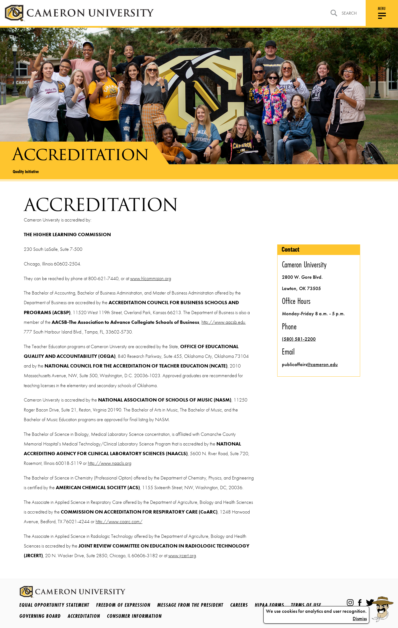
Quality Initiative (26, 171)
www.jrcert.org (182, 556)
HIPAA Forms (269, 604)
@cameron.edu (322, 364)
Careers (239, 604)
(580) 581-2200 (299, 339)
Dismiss (360, 619)
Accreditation (84, 615)
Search (344, 13)
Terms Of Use (306, 604)
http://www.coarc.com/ (119, 521)
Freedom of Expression (123, 604)
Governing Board (40, 615)
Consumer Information (134, 615)
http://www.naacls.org (109, 463)
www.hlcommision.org (150, 278)
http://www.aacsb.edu (223, 322)
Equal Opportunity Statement (54, 604)
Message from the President (190, 604)
